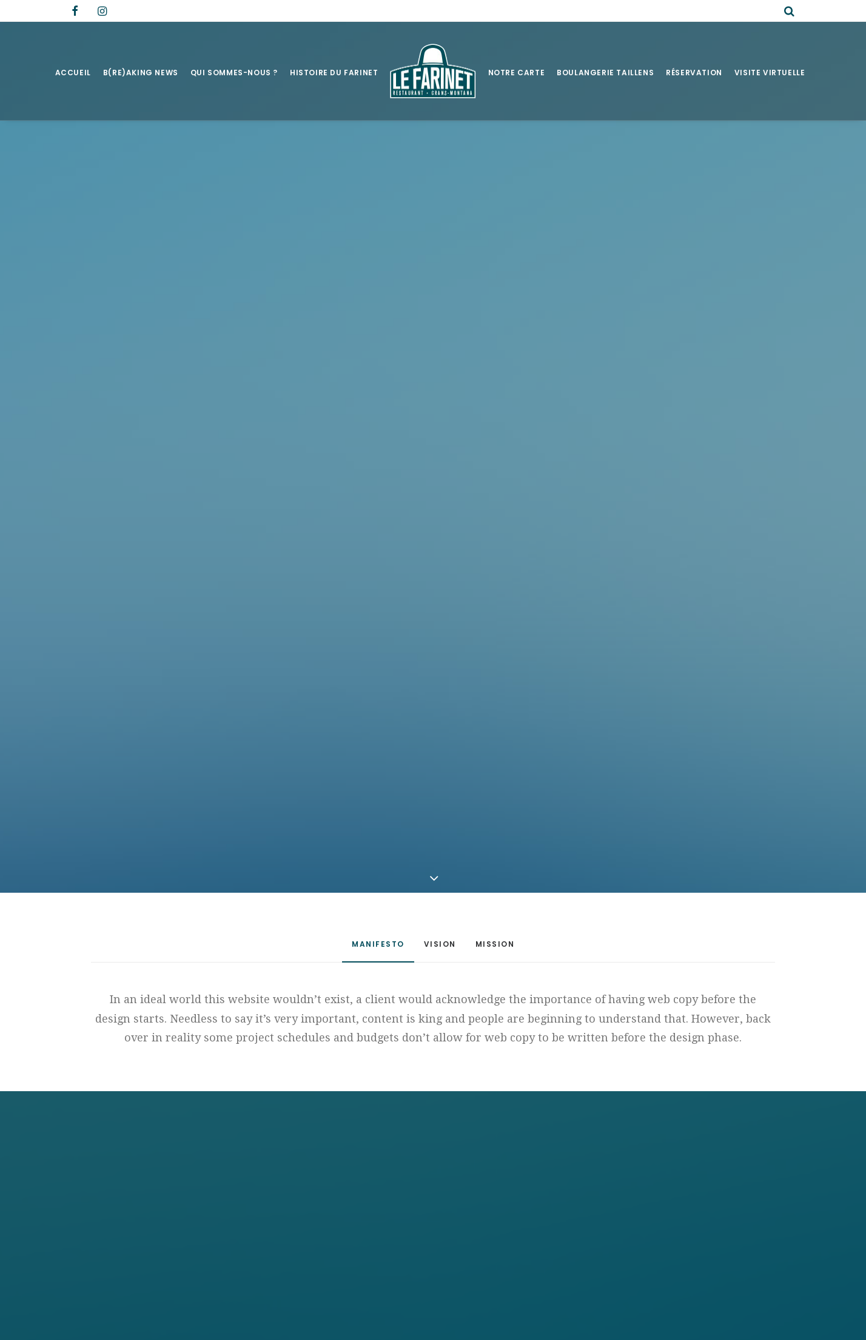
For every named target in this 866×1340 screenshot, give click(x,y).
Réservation (694, 72)
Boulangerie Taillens (605, 72)
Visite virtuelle (769, 72)
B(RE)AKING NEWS (140, 72)
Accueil (73, 72)
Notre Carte (516, 72)
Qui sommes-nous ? (234, 72)
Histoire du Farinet (334, 72)
